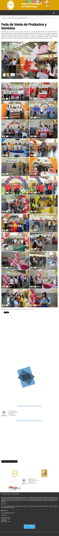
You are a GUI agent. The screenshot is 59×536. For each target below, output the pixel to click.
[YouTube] (41, 1)
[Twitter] (37, 1)
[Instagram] (33, 1)
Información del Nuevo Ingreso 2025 (29, 406)
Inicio (3, 18)
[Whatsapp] (30, 1)
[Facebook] (27, 1)
